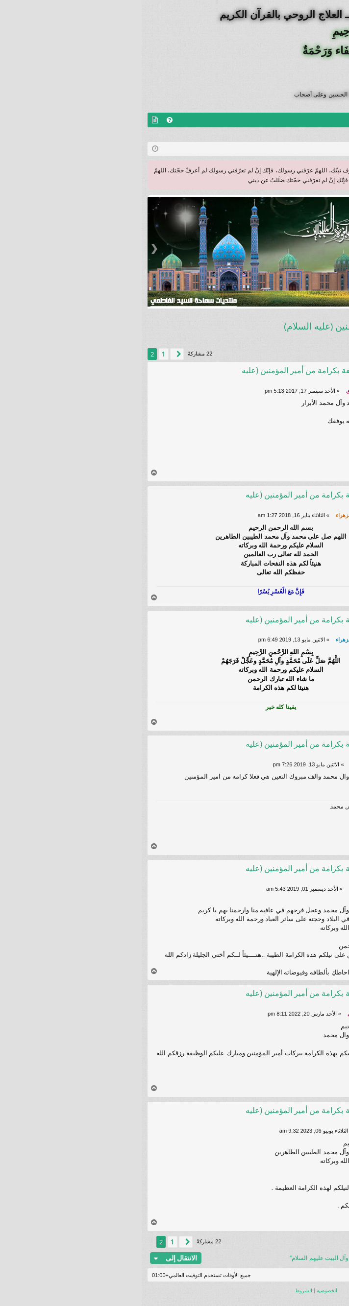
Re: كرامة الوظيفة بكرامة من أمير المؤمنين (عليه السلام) (180, 375)
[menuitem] (28, 120)
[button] (35, 354)
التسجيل (278, 134)
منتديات (318, 120)
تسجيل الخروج (321, 134)
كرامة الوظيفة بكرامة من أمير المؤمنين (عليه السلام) (242, 326)
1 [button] (22, 353)
